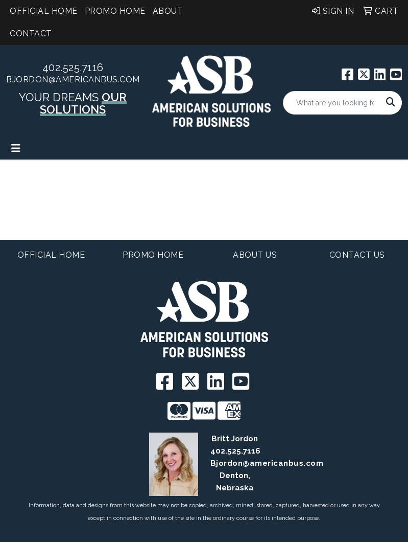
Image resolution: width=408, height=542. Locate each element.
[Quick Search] (331, 103)
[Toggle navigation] (16, 148)
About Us (255, 255)
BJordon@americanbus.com (73, 79)
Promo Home (115, 11)
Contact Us (357, 255)
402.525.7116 (73, 67)
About (168, 11)
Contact (31, 33)
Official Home (44, 11)
